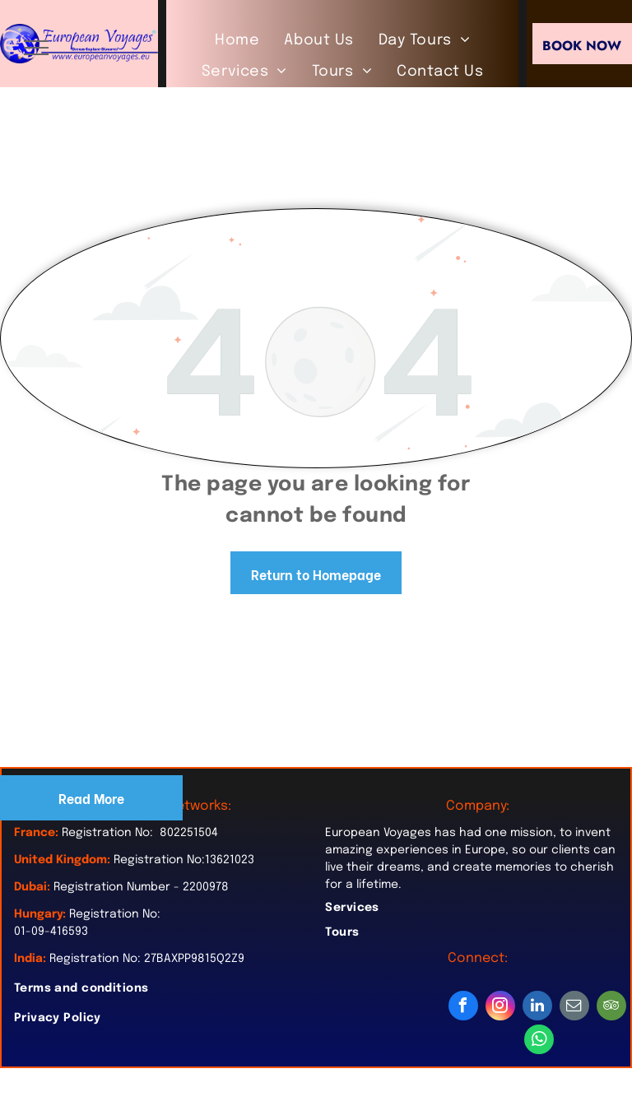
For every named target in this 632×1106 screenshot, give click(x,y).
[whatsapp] (539, 1041)
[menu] (36, 47)
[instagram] (500, 1008)
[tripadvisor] (611, 1008)
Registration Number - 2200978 (141, 887)
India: (30, 958)
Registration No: (114, 914)
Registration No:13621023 (184, 860)
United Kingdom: (62, 860)
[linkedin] (537, 1008)
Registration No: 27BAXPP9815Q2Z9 (146, 958)
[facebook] (463, 1008)
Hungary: (40, 914)
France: (36, 833)
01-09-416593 (51, 931)
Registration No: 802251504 (140, 833)
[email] (574, 1008)
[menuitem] (237, 40)
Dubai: (32, 887)
